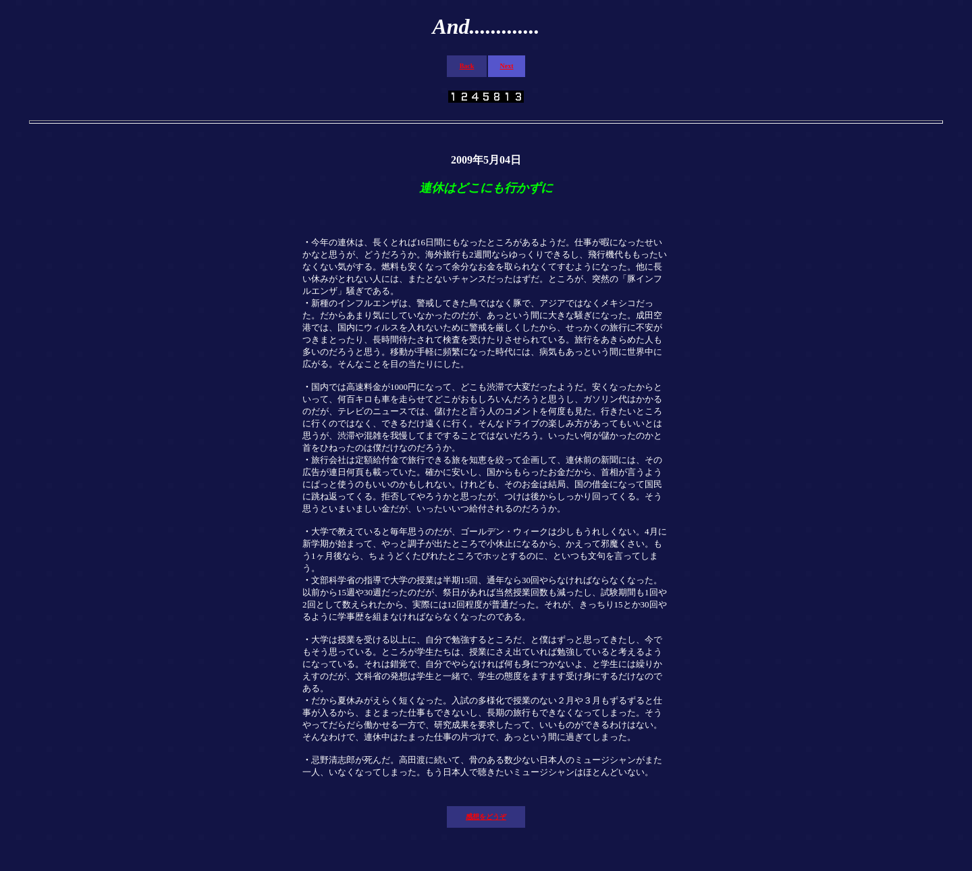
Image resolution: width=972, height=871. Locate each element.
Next (507, 66)
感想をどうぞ (486, 816)
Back (467, 66)
